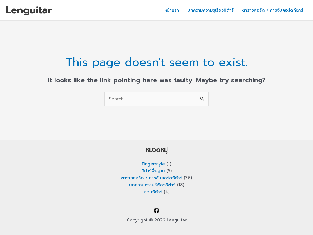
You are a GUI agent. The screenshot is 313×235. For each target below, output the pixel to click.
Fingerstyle (153, 164)
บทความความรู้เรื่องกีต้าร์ (210, 10)
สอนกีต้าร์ (153, 192)
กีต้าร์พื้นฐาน (153, 171)
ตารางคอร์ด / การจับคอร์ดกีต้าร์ (272, 10)
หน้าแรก (171, 10)
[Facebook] (156, 210)
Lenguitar (29, 10)
